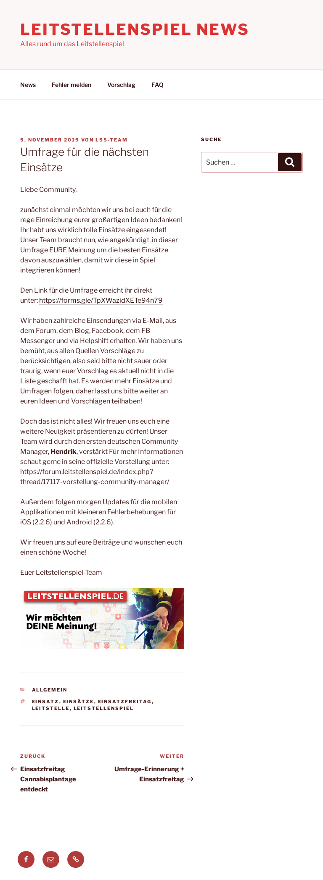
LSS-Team (111, 140)
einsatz (45, 702)
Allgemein (50, 690)
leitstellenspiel (104, 708)
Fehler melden (71, 84)
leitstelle (51, 708)
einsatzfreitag (125, 702)
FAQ (157, 84)
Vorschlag (121, 84)
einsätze (78, 702)
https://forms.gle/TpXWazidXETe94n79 (101, 300)
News (28, 84)
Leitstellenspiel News (134, 29)
